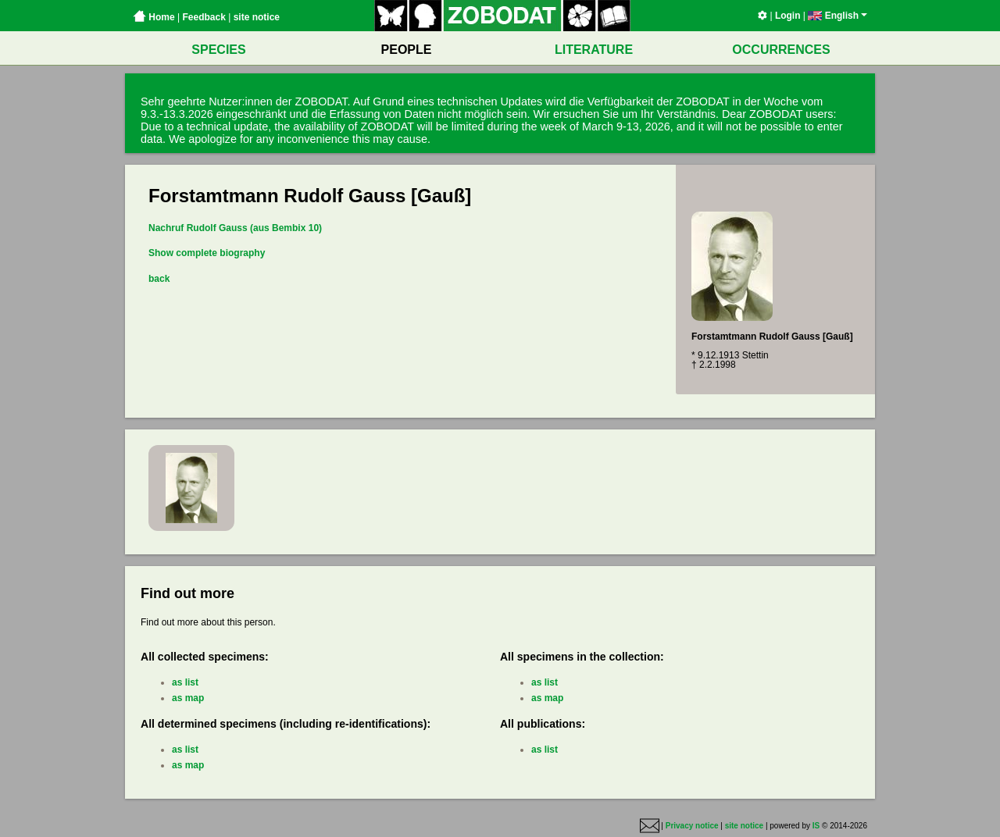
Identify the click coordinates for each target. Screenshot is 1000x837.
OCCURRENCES (781, 49)
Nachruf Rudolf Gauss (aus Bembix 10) (235, 228)
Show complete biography (206, 253)
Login (788, 15)
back (159, 278)
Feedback (203, 17)
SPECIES (218, 49)
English (837, 15)
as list (185, 682)
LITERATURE (594, 49)
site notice (257, 17)
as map (188, 698)
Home (154, 17)
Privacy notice (692, 825)
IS (816, 825)
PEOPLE (406, 49)
